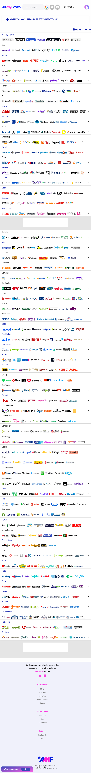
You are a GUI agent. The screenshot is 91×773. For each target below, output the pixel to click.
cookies (14, 769)
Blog (42, 719)
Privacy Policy (40, 766)
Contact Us (42, 735)
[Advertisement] (45, 222)
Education (42, 696)
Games (42, 703)
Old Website (42, 723)
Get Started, (39, 671)
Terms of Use (51, 766)
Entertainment (42, 700)
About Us (42, 716)
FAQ (42, 739)
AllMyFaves (39, 768)
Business (42, 692)
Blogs (42, 689)
